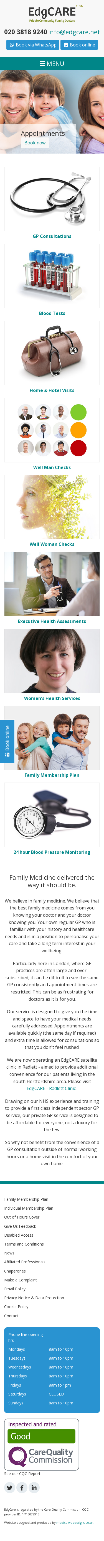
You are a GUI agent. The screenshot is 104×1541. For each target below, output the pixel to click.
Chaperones (15, 1271)
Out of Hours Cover (21, 1217)
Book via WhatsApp (33, 45)
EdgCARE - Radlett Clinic (51, 1088)
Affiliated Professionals (24, 1261)
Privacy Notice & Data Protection (34, 1297)
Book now (34, 143)
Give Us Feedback (20, 1226)
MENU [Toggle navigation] (52, 63)
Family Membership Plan (26, 1199)
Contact (11, 1315)
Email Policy (15, 1288)
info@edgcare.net (74, 32)
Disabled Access (18, 1235)
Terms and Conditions (24, 1244)
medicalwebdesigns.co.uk (74, 1523)
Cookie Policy (16, 1306)
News (9, 1253)
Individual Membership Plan (28, 1208)
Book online (79, 45)
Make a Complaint (20, 1280)
